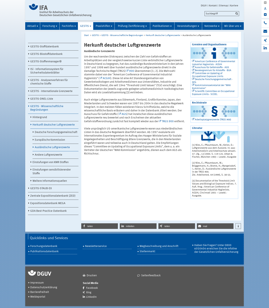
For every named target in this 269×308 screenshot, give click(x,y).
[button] (99, 226)
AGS (124, 114)
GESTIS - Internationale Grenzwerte (51, 91)
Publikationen (161, 26)
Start (86, 35)
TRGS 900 (168, 121)
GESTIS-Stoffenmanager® (46, 61)
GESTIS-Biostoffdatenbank (46, 54)
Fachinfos (68, 26)
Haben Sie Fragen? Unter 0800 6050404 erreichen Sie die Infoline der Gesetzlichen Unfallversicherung (216, 249)
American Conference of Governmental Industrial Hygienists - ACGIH (213, 63)
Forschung (48, 26)
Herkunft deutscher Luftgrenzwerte (54, 124)
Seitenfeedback (151, 275)
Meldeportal (37, 297)
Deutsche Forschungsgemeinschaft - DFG (212, 81)
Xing (88, 292)
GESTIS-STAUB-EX (41, 188)
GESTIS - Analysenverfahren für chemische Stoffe (49, 82)
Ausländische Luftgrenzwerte (52, 147)
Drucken (92, 275)
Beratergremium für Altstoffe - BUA (213, 70)
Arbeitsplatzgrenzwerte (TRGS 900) (213, 119)
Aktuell (31, 26)
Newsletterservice (96, 246)
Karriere (234, 6)
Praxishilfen (103, 26)
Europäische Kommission (50, 140)
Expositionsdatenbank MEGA (47, 203)
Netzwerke (210, 26)
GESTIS (84, 26)
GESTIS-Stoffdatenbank (44, 46)
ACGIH (106, 78)
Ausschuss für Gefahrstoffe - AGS (212, 67)
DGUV (204, 6)
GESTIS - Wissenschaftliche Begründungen (46, 108)
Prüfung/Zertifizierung (131, 26)
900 (131, 71)
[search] (222, 13)
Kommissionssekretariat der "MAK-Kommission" (211, 87)
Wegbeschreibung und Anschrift (159, 246)
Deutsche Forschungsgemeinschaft (56, 132)
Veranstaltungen (187, 26)
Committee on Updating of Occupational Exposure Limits (207, 75)
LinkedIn (91, 297)
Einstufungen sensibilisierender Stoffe (52, 171)
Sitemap (223, 6)
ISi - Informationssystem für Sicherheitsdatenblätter (46, 71)
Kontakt (213, 6)
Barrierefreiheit (39, 292)
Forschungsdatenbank (43, 246)
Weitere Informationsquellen (50, 181)
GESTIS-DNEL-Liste (41, 99)
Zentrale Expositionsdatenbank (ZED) (52, 196)
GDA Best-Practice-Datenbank (48, 211)
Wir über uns (231, 26)
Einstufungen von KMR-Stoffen (51, 162)
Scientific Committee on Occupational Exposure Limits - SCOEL (213, 93)
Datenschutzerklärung (43, 287)
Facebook (92, 288)
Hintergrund (40, 117)
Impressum (37, 283)
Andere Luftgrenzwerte (48, 155)
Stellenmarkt (147, 251)
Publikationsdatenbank (44, 251)
